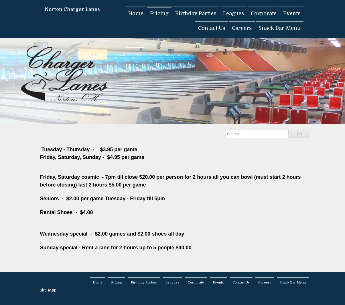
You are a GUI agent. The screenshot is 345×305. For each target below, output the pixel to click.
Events (292, 13)
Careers (242, 28)
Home (135, 13)
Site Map (48, 290)
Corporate (264, 13)
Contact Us (211, 28)
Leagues (233, 13)
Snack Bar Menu (280, 28)
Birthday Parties (195, 13)
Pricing (159, 13)
